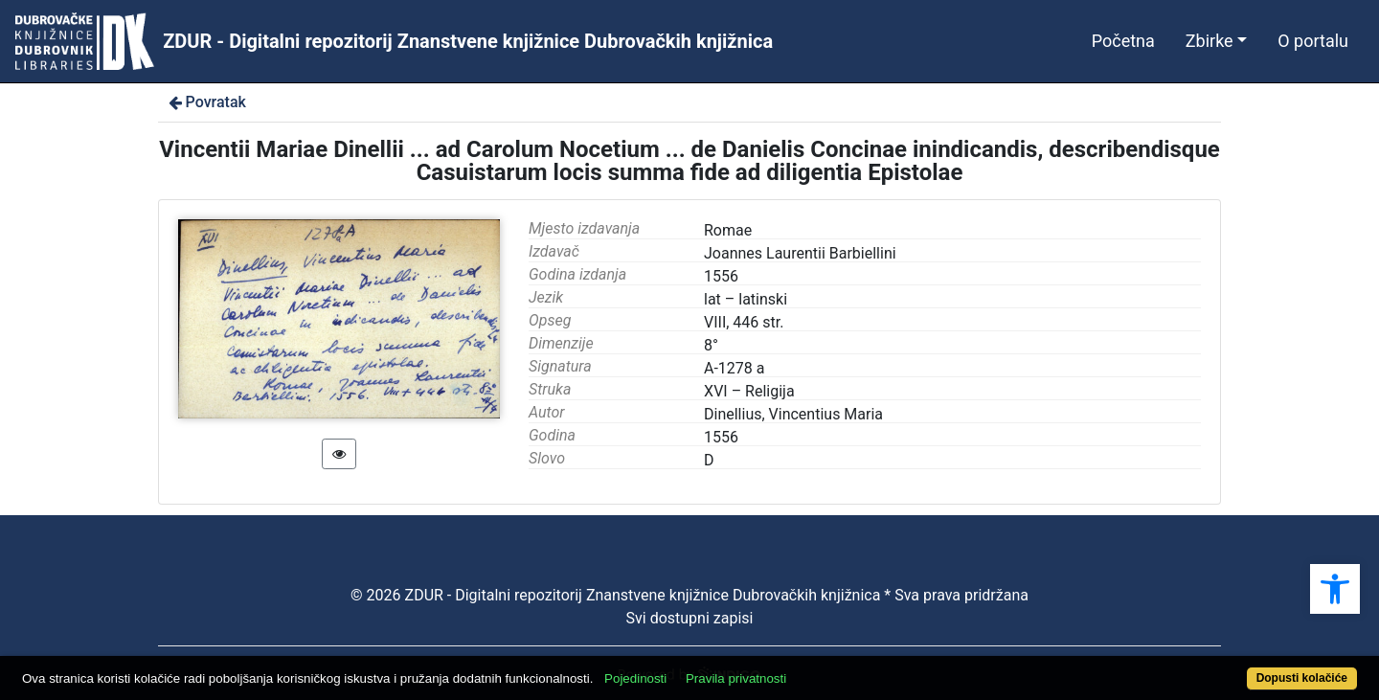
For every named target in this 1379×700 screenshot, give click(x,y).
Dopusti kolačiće (1301, 678)
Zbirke (1209, 41)
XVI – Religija (749, 391)
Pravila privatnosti (736, 678)
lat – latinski (745, 299)
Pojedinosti (635, 678)
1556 (721, 437)
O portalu (1312, 41)
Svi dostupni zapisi (690, 618)
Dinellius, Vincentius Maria (793, 414)
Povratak (206, 102)
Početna (1123, 41)
